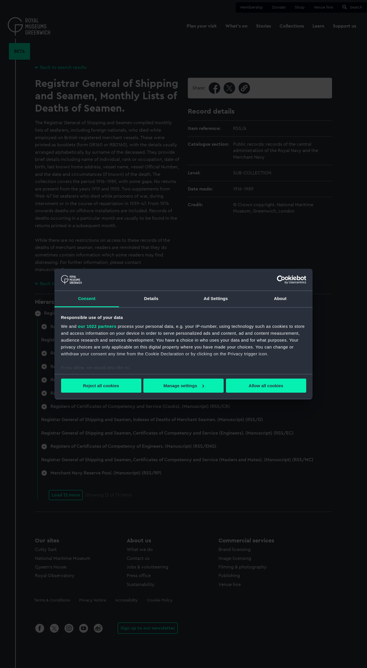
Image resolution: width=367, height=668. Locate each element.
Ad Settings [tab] (216, 298)
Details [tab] (151, 298)
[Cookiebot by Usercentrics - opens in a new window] (281, 279)
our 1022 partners (97, 326)
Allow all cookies (266, 385)
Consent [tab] (86, 298)
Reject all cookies (101, 385)
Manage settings (183, 385)
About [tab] (280, 298)
